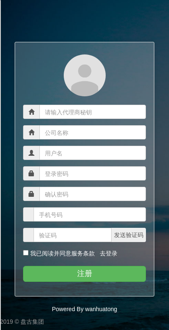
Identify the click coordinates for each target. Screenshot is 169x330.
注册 (84, 273)
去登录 (106, 253)
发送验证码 (128, 235)
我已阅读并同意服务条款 (62, 253)
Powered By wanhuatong (84, 309)
